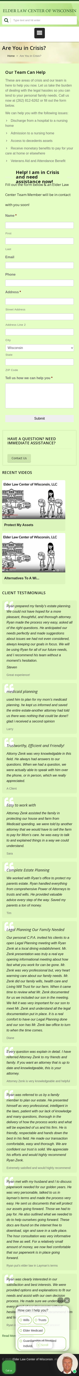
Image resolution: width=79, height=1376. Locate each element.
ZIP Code (11, 370)
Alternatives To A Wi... (21, 578)
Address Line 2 (15, 324)
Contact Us (19, 458)
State (9, 354)
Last (8, 249)
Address (13, 292)
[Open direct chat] (60, 1300)
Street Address (15, 309)
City (8, 340)
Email (9, 257)
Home (11, 55)
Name (11, 215)
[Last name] (39, 241)
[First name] (39, 225)
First (8, 233)
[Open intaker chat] (22, 1353)
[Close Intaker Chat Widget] (67, 1300)
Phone (10, 274)
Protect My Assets (18, 525)
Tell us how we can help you (28, 378)
